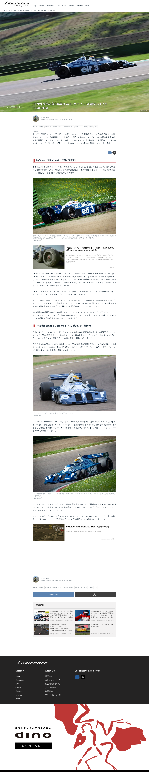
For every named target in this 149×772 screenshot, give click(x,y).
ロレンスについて (52, 680)
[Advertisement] (50, 557)
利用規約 (49, 691)
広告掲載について (52, 684)
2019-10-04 (45, 117)
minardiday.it (144, 110)
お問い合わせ (50, 688)
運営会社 (49, 676)
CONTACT (33, 745)
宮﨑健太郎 (45, 120)
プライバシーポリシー (54, 695)
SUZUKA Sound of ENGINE (61, 120)
